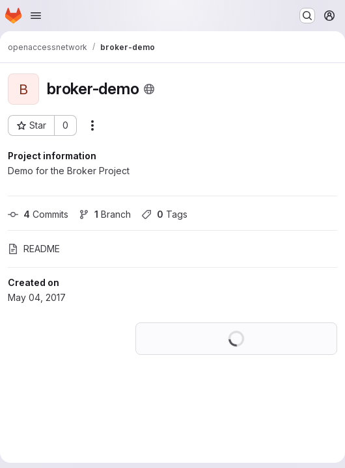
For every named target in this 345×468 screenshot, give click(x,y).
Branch (105, 214)
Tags (164, 214)
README (34, 248)
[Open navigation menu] (35, 15)
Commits (38, 214)
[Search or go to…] (307, 15)
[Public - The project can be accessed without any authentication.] (149, 89)
